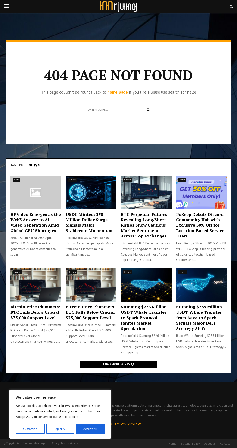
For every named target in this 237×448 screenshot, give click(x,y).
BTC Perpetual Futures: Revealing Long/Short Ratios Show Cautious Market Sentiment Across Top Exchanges (145, 225)
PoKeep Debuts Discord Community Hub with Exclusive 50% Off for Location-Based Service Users (200, 225)
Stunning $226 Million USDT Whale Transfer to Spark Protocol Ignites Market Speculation (144, 317)
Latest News (25, 164)
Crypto (72, 179)
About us (209, 443)
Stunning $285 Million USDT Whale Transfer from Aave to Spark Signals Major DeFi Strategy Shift (199, 317)
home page (117, 92)
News (16, 179)
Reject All (60, 429)
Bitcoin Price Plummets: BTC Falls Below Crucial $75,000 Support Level (35, 312)
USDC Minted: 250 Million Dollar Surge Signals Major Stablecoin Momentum (89, 222)
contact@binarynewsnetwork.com (120, 423)
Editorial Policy (190, 443)
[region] (60, 414)
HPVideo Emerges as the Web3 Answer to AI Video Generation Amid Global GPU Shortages (35, 222)
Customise (30, 429)
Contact (225, 443)
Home (172, 443)
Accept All (90, 429)
